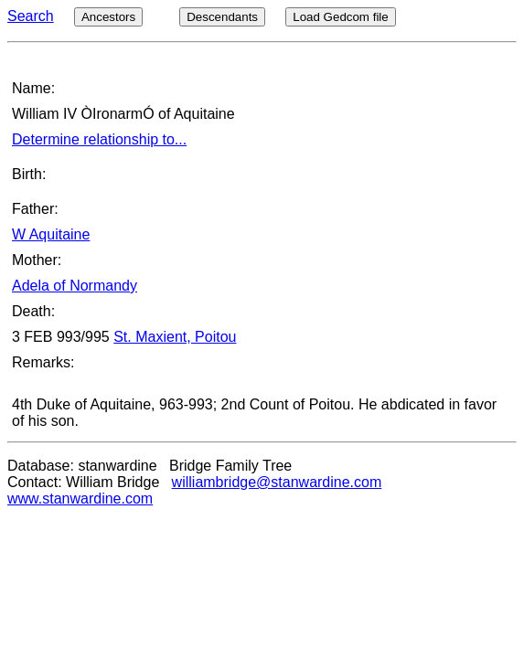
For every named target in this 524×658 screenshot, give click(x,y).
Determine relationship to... (99, 139)
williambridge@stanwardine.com (277, 482)
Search (30, 16)
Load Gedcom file (340, 17)
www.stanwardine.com (80, 498)
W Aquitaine (51, 234)
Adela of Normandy (74, 285)
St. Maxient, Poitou (174, 337)
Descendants (222, 17)
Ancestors (108, 17)
